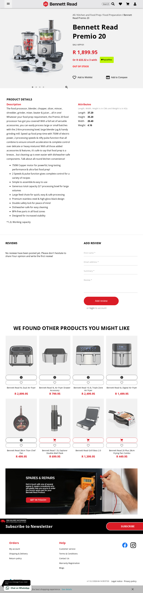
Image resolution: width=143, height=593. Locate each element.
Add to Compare (116, 77)
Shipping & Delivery (18, 553)
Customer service (67, 549)
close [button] (132, 589)
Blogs (61, 568)
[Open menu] (8, 4)
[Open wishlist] (120, 4)
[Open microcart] (127, 4)
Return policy (15, 558)
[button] (135, 4)
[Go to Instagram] (133, 545)
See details (67, 589)
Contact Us (64, 558)
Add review (101, 301)
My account (14, 549)
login (92, 308)
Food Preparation (112, 14)
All (74, 14)
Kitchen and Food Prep (89, 14)
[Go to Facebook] (125, 545)
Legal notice (116, 581)
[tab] (32, 87)
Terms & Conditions (68, 553)
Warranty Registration (69, 563)
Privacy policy (130, 581)
